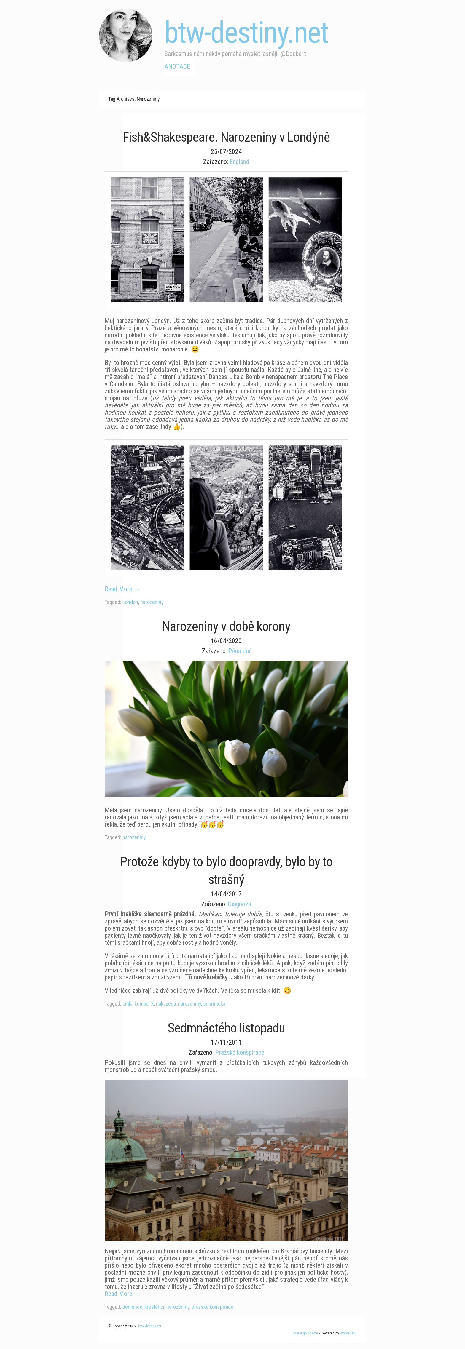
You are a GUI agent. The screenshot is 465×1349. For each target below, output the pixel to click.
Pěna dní (239, 651)
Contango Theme (305, 1333)
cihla (127, 1003)
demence (132, 1307)
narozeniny (152, 602)
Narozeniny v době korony (226, 626)
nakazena (166, 1003)
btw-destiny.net (246, 32)
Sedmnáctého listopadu (226, 1028)
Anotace (177, 66)
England (239, 161)
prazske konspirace (212, 1307)
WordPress (348, 1333)
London (130, 602)
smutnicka (214, 1003)
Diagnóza (239, 904)
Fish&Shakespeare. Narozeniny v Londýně (226, 137)
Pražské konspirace (239, 1052)
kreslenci (154, 1307)
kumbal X (144, 1003)
